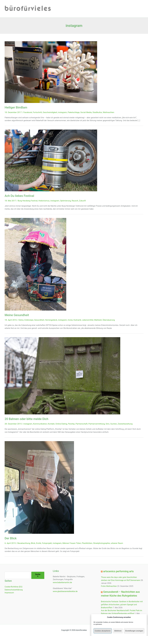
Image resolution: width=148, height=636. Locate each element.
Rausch (75, 200)
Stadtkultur (97, 112)
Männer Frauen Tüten (71, 543)
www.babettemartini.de (62, 582)
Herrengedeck (51, 320)
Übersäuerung (109, 320)
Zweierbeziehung (125, 424)
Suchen (113, 424)
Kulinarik (77, 320)
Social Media (86, 112)
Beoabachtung (23, 543)
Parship (71, 424)
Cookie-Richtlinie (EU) (13, 587)
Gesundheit (39, 320)
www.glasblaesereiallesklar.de (65, 591)
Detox (21, 320)
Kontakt (51, 424)
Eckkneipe (28, 320)
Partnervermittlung (96, 424)
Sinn (107, 424)
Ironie (70, 320)
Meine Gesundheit (17, 315)
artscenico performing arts (118, 571)
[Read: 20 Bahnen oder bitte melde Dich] (62, 376)
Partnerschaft (82, 424)
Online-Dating (61, 424)
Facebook (27, 112)
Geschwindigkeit (50, 112)
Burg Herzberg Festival (28, 200)
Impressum (9, 593)
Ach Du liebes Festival (19, 196)
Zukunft (82, 200)
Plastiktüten (87, 543)
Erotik (38, 543)
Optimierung (65, 200)
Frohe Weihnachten (109, 586)
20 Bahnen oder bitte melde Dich (26, 419)
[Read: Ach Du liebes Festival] (51, 160)
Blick (33, 543)
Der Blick (11, 538)
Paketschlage (74, 112)
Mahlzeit (98, 320)
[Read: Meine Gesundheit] (35, 264)
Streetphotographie (101, 543)
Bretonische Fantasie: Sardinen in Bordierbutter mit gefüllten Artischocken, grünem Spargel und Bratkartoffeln (122, 604)
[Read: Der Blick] (39, 487)
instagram (62, 112)
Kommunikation (40, 424)
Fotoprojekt (47, 543)
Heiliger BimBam (16, 107)
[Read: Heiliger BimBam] (51, 72)
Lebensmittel (87, 320)
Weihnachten (108, 112)
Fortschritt (37, 112)
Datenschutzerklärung (14, 590)
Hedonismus (43, 200)
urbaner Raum (117, 543)
